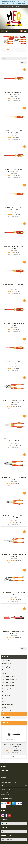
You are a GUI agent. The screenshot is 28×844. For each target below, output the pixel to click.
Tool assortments (6, 660)
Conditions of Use (5, 775)
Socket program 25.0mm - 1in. (9, 689)
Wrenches (4, 673)
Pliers (3, 698)
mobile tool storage (7, 664)
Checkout (8, 6)
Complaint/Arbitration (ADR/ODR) (9, 782)
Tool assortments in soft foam (9, 670)
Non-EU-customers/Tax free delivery (10, 780)
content (14, 786)
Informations (14, 771)
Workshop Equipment (7, 667)
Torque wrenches (6, 692)
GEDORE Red (5, 657)
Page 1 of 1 (23, 62)
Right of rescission (5, 794)
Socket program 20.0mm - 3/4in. (10, 685)
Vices (3, 701)
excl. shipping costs (16, 100)
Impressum (3, 777)
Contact (14, 767)
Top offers (6, 723)
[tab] (14, 767)
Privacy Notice (4, 792)
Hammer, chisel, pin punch (8, 704)
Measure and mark (6, 707)
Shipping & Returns (5, 790)
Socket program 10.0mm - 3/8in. (10, 679)
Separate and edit (6, 711)
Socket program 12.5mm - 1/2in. (10, 682)
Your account (16, 6)
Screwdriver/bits (6, 695)
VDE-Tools (4, 714)
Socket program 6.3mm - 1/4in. (9, 676)
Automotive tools (6, 717)
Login (23, 6)
